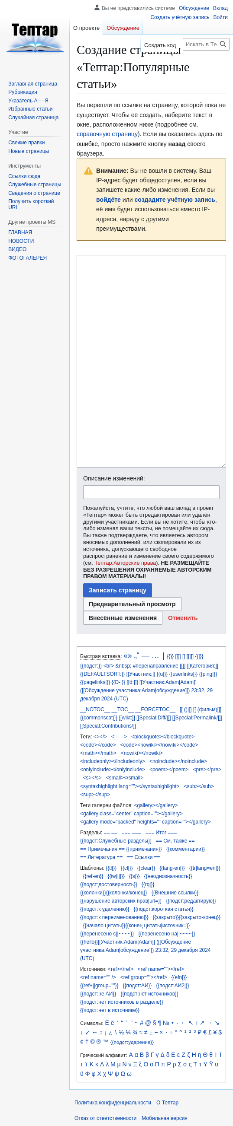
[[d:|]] (132, 682)
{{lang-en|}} (172, 868)
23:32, (198, 690)
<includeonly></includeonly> (112, 761)
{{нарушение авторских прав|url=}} (121, 901)
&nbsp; (123, 666)
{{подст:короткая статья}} (164, 909)
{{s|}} (134, 876)
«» (127, 655)
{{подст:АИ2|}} (172, 986)
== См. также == (175, 841)
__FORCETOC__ (155, 709)
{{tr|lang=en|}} (204, 868)
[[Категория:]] (202, 666)
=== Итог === (161, 833)
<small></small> (125, 778)
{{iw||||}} (115, 876)
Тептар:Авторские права (125, 563)
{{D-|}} (119, 682)
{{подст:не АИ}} (98, 994)
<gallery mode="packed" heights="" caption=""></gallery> (145, 822)
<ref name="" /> (98, 977)
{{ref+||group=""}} (99, 986)
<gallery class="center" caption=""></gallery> (131, 814)
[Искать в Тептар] (206, 44)
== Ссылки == (143, 857)
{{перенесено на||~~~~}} (166, 934)
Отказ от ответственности (105, 1118)
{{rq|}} (148, 884)
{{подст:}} (91, 666)
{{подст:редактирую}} (191, 901)
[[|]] (190, 656)
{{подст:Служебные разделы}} (116, 841)
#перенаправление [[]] (159, 666)
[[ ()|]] (186, 709)
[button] (183, 618)
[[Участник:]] (140, 674)
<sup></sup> (95, 795)
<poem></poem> (169, 770)
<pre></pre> (207, 770)
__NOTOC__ (95, 709)
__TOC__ (123, 709)
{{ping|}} (208, 674)
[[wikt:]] (127, 718)
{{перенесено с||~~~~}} (107, 934)
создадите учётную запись (175, 199)
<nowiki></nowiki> (142, 753)
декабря (90, 699)
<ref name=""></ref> (161, 969)
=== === (131, 833)
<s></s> (92, 778)
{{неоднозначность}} (168, 876)
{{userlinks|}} (183, 674)
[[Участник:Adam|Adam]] (168, 682)
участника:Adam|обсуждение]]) (153, 690)
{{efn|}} (179, 977)
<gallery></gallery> (156, 805)
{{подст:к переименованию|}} (114, 917)
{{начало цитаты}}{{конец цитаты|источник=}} (136, 925)
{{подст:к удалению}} (104, 909)
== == (110, 833)
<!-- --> (119, 737)
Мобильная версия (165, 1118)
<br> (109, 666)
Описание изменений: (114, 478)
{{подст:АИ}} (137, 986)
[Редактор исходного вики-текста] (151, 361)
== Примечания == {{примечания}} (121, 849)
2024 (107, 699)
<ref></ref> (120, 969)
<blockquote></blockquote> (162, 737)
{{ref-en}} (93, 876)
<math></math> (98, 753)
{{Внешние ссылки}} (175, 893)
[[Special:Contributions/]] (108, 726)
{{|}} (199, 656)
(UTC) (121, 699)
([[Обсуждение (97, 690)
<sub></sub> (199, 786)
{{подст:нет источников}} (149, 994)
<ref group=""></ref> (143, 977)
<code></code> (98, 745)
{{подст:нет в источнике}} (109, 1010)
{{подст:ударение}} (132, 1042)
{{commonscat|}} (98, 718)
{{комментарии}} (185, 849)
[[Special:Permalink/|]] (197, 718)
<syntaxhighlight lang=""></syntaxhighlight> (130, 786)
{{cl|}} (127, 868)
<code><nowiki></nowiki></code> (159, 745)
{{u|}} (162, 674)
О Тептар (167, 1103)
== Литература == (101, 857)
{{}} (170, 656)
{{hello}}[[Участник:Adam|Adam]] (117, 942)
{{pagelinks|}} (95, 682)
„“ (136, 655)
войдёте (108, 199)
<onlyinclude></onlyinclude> (112, 770)
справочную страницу (107, 133)
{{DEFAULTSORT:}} (102, 674)
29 (210, 690)
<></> (100, 737)
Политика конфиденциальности (112, 1103)
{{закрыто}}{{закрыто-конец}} (186, 917)
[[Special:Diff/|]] (153, 718)
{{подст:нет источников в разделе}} (121, 1002)
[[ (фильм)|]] (207, 709)
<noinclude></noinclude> (178, 761)
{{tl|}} (111, 868)
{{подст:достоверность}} (108, 884)
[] (183, 656)
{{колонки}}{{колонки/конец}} (113, 893)
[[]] (178, 656)
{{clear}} (146, 868)
